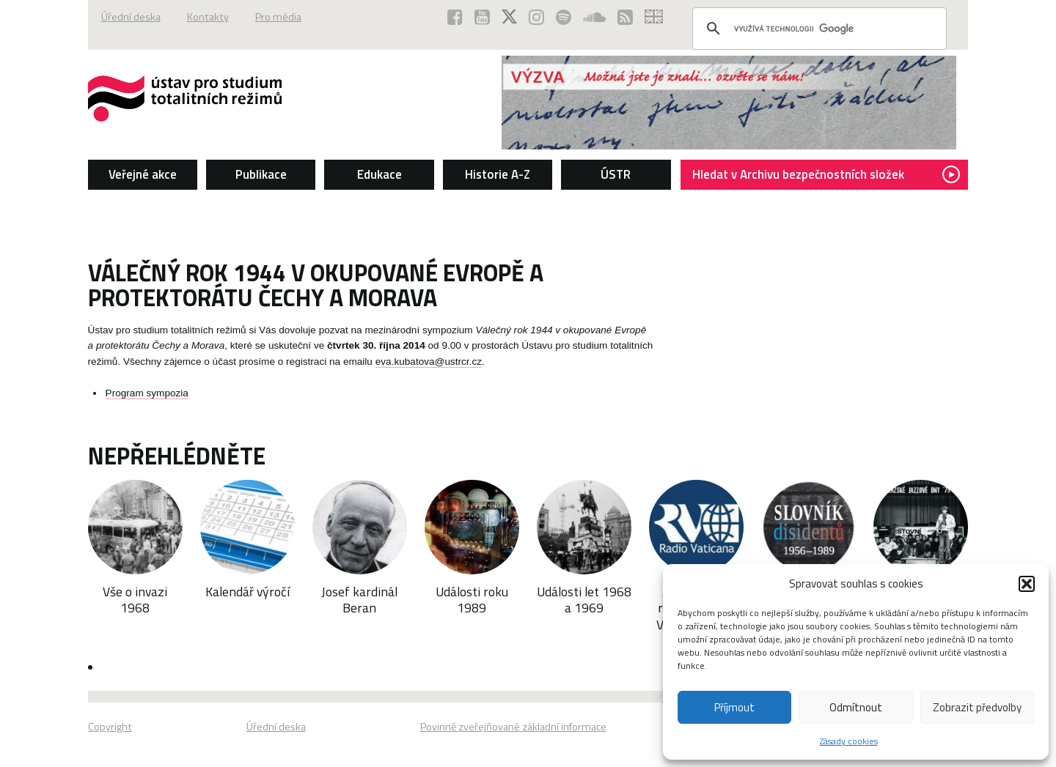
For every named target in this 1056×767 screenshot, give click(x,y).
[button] (1026, 584)
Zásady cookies (849, 741)
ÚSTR (616, 174)
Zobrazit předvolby (977, 707)
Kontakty (208, 17)
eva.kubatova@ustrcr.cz (428, 361)
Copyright (110, 727)
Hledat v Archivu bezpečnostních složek (826, 174)
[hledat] (817, 28)
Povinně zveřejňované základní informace (513, 727)
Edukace (379, 174)
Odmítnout (855, 707)
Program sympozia (147, 393)
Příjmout (734, 707)
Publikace (261, 174)
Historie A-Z (497, 174)
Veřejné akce (143, 174)
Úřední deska (131, 17)
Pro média (278, 17)
